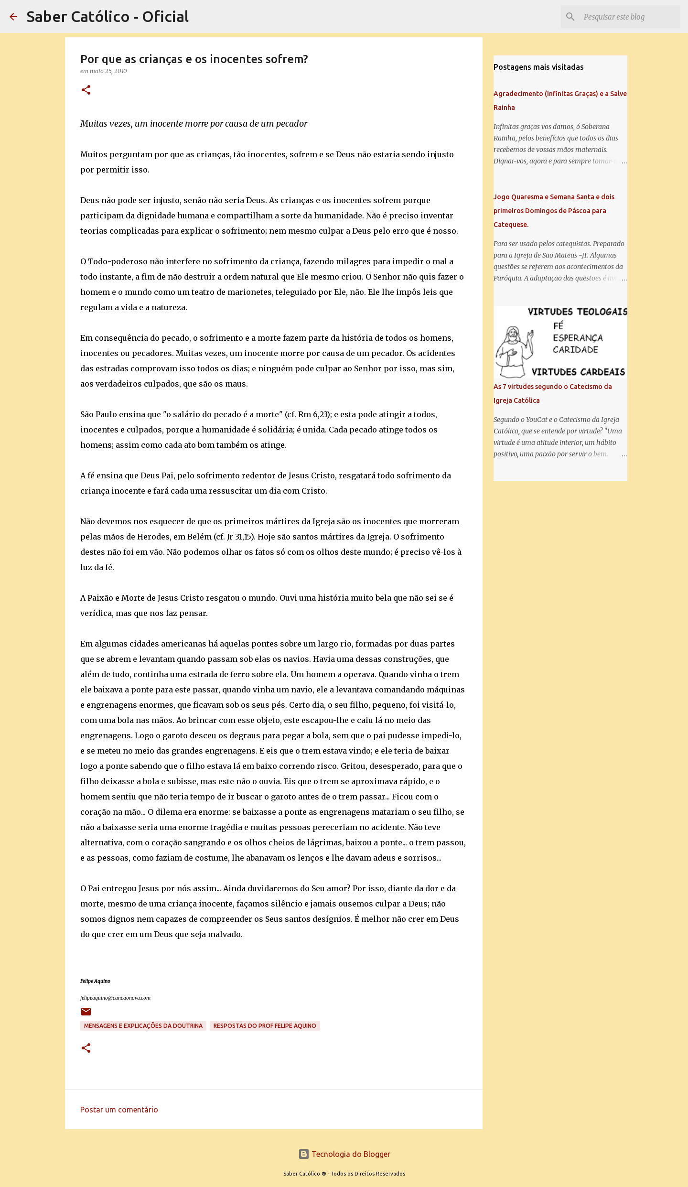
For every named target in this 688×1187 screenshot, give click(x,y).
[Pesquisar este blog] (630, 16)
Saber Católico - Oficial (108, 16)
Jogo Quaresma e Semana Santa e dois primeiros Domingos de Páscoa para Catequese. (554, 210)
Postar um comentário (119, 1109)
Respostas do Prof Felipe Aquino (265, 1026)
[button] (86, 90)
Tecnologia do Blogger (344, 1154)
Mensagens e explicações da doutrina (143, 1026)
